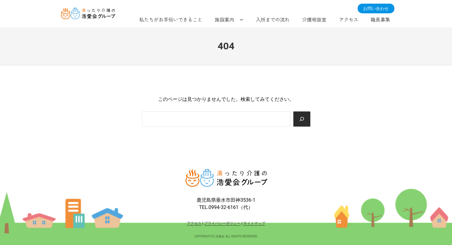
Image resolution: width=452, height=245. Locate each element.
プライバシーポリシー (222, 223)
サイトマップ (254, 223)
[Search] (301, 119)
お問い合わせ (376, 8)
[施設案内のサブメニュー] (241, 19)
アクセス (194, 223)
